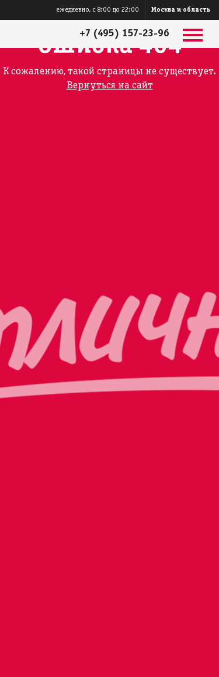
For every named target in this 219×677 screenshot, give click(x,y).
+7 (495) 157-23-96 (124, 34)
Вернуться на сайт (110, 86)
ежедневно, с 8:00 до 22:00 (97, 9)
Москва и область (180, 9)
